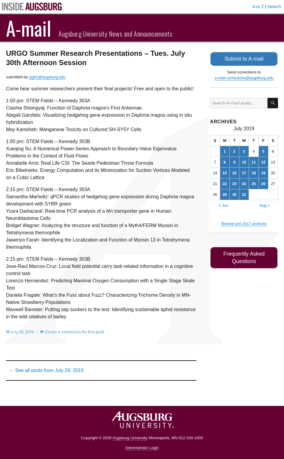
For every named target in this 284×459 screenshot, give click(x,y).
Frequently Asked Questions (244, 252)
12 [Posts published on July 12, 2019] (263, 161)
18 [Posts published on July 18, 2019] (254, 172)
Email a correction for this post (74, 331)
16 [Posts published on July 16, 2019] (234, 172)
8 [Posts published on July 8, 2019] (225, 161)
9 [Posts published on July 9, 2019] (234, 161)
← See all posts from (46, 370)
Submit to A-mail (244, 58)
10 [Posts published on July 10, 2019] (244, 161)
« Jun (224, 204)
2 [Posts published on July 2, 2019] (234, 150)
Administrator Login (142, 448)
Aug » (264, 204)
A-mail (28, 28)
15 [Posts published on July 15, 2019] (225, 172)
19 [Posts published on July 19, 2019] (263, 172)
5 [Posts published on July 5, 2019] (263, 150)
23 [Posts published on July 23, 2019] (234, 183)
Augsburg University (129, 438)
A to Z (258, 6)
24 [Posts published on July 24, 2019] (244, 183)
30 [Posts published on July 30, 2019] (234, 193)
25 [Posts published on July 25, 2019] (254, 183)
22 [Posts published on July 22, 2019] (225, 183)
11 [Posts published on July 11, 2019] (254, 161)
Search (274, 6)
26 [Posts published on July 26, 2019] (263, 183)
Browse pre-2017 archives (244, 222)
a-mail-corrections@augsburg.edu (244, 77)
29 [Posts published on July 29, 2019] (225, 193)
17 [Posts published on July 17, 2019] (244, 172)
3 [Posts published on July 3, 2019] (244, 150)
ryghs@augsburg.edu (47, 77)
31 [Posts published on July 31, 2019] (244, 193)
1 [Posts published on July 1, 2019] (225, 150)
